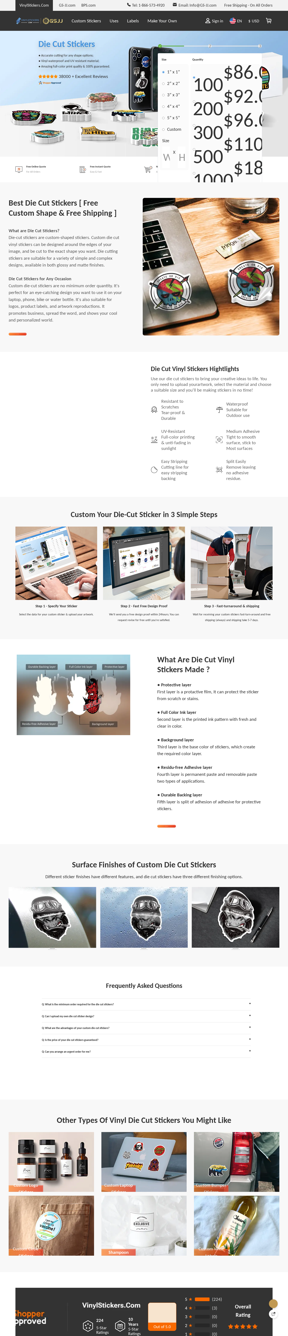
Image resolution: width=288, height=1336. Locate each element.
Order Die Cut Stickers (186, 839)
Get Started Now (33, 338)
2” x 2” (173, 83)
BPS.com (88, 5)
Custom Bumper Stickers (211, 1236)
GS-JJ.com (67, 5)
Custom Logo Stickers (26, 1236)
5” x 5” (173, 118)
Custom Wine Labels (211, 1300)
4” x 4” (173, 106)
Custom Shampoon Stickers (119, 1300)
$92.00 (251, 99)
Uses (114, 21)
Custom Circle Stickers (26, 1300)
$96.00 (251, 123)
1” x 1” (173, 72)
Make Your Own (162, 21)
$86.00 (251, 75)
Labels (133, 21)
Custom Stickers (86, 21)
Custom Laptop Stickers (118, 1236)
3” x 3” (173, 95)
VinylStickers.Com (34, 5)
